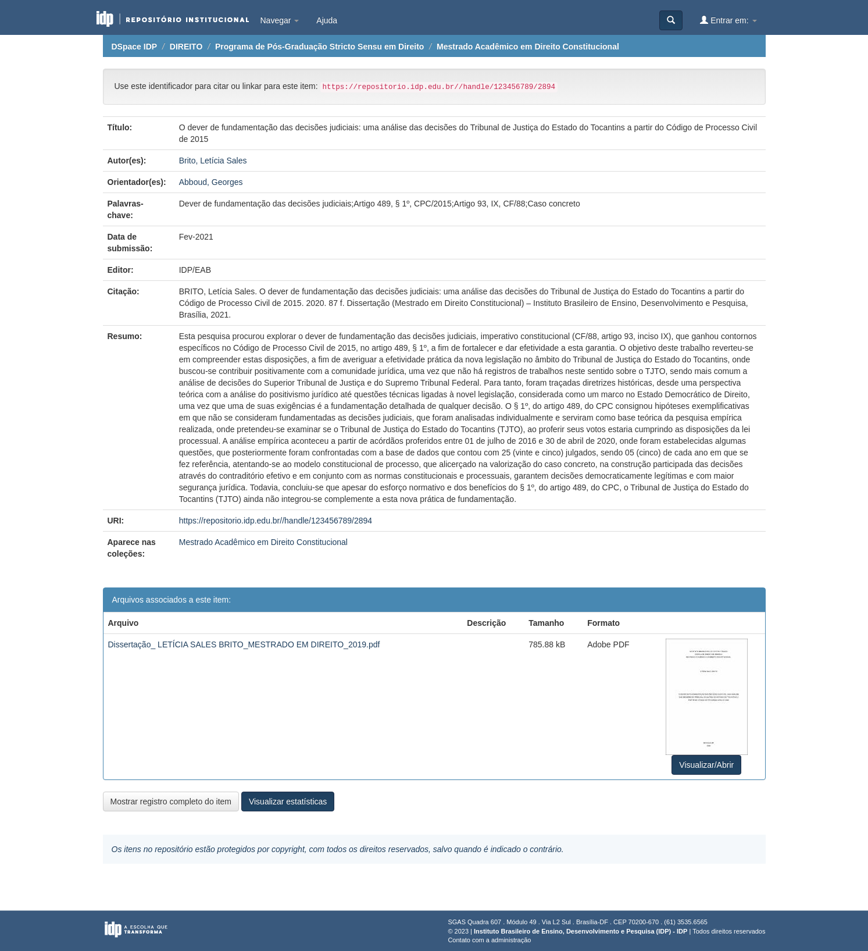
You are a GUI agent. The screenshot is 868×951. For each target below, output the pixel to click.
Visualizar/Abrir (706, 765)
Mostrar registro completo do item (171, 801)
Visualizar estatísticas (288, 801)
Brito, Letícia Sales (213, 160)
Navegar (279, 20)
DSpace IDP (135, 46)
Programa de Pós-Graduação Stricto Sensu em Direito (319, 46)
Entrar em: (728, 20)
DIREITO (186, 46)
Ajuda (326, 20)
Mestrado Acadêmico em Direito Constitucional (528, 46)
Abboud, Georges (211, 182)
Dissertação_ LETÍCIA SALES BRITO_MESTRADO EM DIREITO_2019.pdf (244, 644)
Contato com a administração (489, 939)
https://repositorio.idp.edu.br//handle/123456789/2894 (275, 520)
